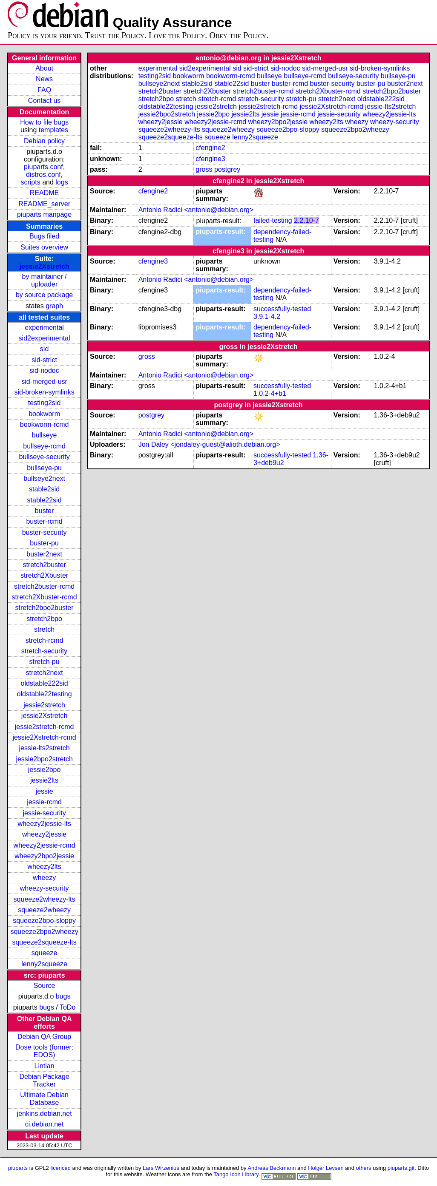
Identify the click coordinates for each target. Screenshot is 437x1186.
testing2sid (44, 402)
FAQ (44, 90)
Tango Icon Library (236, 1174)
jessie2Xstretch (44, 266)
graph (54, 305)
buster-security (44, 532)
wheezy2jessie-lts (44, 823)
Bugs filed (44, 236)
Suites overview (44, 247)
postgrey (227, 169)
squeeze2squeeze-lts (44, 942)
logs (61, 182)
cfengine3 (210, 158)
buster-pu (44, 543)
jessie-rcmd (44, 802)
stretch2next (44, 672)
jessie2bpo (44, 769)
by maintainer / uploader (44, 280)
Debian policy (44, 141)
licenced (60, 1168)
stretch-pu (44, 661)
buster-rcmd (44, 521)
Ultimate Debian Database (44, 1098)
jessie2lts (44, 780)
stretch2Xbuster (44, 575)
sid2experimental (44, 338)
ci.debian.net (44, 1124)
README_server (44, 203)
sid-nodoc (44, 370)
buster (44, 510)
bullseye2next (44, 478)
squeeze (45, 952)
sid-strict (44, 359)
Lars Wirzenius (161, 1168)
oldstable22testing (44, 694)
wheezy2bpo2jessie (44, 856)
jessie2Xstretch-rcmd (44, 737)
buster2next (44, 554)
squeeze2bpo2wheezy (44, 931)
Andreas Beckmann (271, 1168)
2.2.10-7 (306, 220)
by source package (44, 294)
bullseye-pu (44, 467)
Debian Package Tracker (44, 1080)
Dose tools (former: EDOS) (44, 1051)
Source (44, 985)
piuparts (18, 1168)
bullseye (44, 435)
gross (204, 169)
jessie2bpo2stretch (44, 759)
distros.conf (43, 174)
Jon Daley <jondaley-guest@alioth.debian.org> (209, 444)
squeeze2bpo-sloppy (44, 920)
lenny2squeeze (44, 964)
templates (53, 129)
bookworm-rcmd (44, 424)
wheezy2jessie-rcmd (44, 845)
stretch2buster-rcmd (44, 586)
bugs (63, 996)
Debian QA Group (44, 1036)
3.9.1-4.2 (266, 316)
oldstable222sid (44, 683)
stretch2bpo (44, 618)
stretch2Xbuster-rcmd (44, 597)
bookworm (44, 413)
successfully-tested (282, 308)
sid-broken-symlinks (44, 392)
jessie (44, 791)
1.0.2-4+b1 (269, 393)
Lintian (44, 1066)
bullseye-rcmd (44, 446)
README (44, 192)
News (44, 78)
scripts (30, 182)
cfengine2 (210, 147)
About (44, 68)
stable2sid (44, 489)
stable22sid (44, 500)
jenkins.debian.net (44, 1113)
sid (44, 348)
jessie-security (44, 813)
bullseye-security (44, 456)
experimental (44, 327)
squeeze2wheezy (44, 910)
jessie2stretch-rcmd (44, 726)
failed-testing (272, 220)
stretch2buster (44, 564)
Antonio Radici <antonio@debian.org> (196, 209)
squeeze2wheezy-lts (44, 899)
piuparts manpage (44, 214)
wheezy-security (44, 888)
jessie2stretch (44, 705)
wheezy (44, 877)
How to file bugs (44, 122)
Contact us (44, 100)
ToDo (67, 1007)
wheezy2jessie (44, 834)
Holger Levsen (326, 1168)
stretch (44, 629)
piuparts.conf (43, 166)
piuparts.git (401, 1168)
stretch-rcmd (44, 640)
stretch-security (44, 651)
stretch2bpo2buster (44, 607)
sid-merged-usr (44, 381)
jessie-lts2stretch (44, 748)
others (363, 1168)
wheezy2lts (44, 866)
